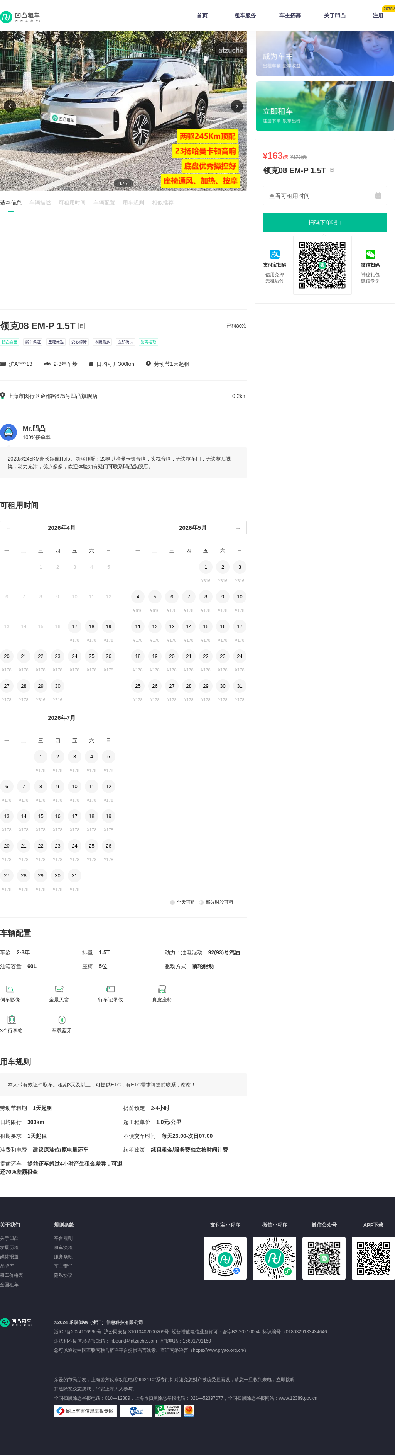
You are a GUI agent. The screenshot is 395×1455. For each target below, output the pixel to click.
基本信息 (11, 202)
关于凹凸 (335, 15)
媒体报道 (9, 1257)
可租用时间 (72, 202)
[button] (237, 106)
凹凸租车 (21, 17)
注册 (384, 13)
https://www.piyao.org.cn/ (218, 1350)
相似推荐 (163, 202)
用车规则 (133, 202)
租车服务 (245, 15)
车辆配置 (104, 202)
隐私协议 (63, 1275)
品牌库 (7, 1266)
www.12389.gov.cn (298, 1398)
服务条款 (63, 1257)
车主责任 (63, 1266)
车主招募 (290, 15)
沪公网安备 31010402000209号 (136, 1331)
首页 (202, 15)
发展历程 (9, 1247)
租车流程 (63, 1247)
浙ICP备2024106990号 (79, 1331)
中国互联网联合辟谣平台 (102, 1350)
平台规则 (63, 1238)
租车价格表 (11, 1275)
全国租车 (9, 1284)
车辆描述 (40, 202)
